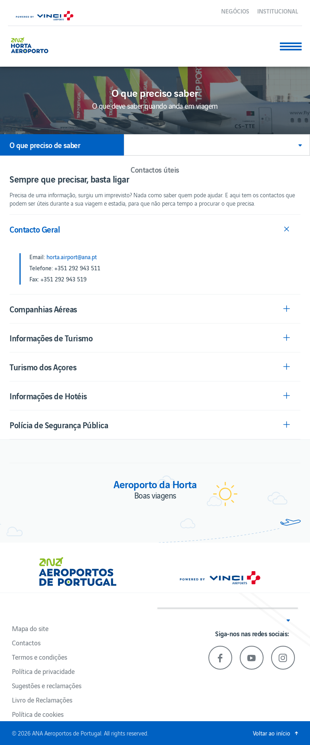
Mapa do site (30, 628)
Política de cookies (38, 714)
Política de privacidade (43, 671)
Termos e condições (39, 657)
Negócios (235, 10)
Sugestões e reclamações (46, 685)
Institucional (277, 10)
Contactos (26, 642)
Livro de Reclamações (42, 700)
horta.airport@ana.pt (71, 256)
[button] (217, 145)
